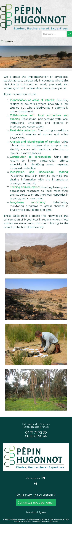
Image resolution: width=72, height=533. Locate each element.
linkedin (43, 477)
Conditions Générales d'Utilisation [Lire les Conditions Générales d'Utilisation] (45, 521)
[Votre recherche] (54, 34)
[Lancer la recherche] (69, 34)
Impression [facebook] (35, 483)
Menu (9, 41)
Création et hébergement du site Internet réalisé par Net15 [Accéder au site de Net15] (26, 519)
